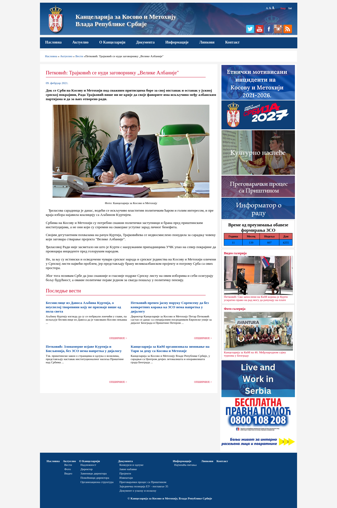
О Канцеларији (112, 42)
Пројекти (125, 473)
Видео (68, 473)
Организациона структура (96, 482)
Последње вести (63, 290)
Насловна (53, 42)
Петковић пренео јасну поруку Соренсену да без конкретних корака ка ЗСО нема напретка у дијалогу (170, 307)
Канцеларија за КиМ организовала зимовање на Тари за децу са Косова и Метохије (170, 348)
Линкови (206, 42)
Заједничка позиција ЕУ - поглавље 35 (143, 486)
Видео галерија (235, 253)
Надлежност (88, 464)
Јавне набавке (128, 469)
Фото (67, 469)
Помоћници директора (94, 477)
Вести (79, 56)
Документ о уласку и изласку (137, 490)
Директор (86, 469)
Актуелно (80, 42)
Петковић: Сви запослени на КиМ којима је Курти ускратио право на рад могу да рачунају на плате (256, 298)
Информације (177, 42)
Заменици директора (93, 473)
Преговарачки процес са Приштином (142, 482)
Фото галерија (234, 309)
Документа (145, 42)
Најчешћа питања (185, 464)
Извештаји (126, 477)
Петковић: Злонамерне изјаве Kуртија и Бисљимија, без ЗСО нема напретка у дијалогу (84, 348)
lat (290, 8)
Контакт (232, 42)
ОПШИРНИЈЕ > (118, 338)
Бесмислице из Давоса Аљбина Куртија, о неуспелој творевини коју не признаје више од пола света (83, 307)
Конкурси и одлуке (131, 464)
